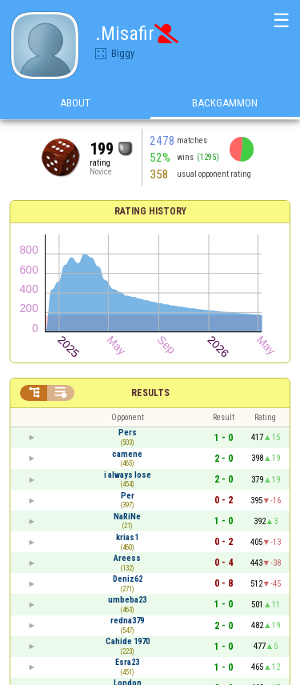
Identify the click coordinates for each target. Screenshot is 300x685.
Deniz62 (127, 579)
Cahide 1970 (128, 641)
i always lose (127, 475)
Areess (127, 558)
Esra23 (127, 662)
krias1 (127, 537)
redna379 (127, 620)
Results (150, 393)
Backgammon (225, 103)
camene (127, 454)
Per (127, 496)
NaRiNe (127, 516)
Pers (127, 432)
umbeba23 (127, 600)
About (75, 103)
